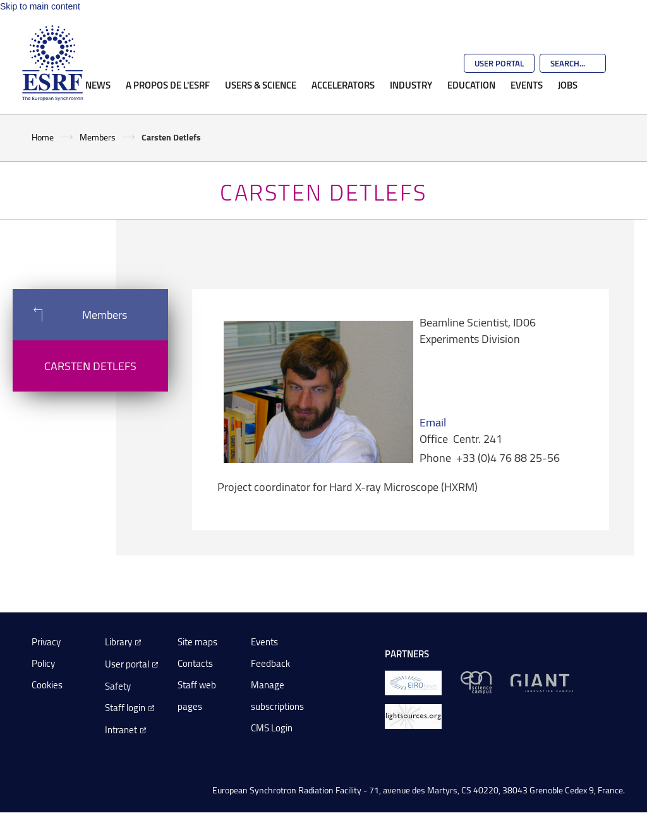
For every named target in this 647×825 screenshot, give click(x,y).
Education (471, 85)
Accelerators (343, 85)
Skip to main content (40, 6)
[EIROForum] (413, 681)
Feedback (270, 663)
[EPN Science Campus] (476, 681)
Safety (118, 686)
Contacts (195, 663)
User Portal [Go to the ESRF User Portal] (499, 63)
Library (118, 641)
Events (527, 85)
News (98, 85)
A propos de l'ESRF (168, 85)
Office (434, 438)
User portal (127, 664)
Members (98, 137)
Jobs (567, 85)
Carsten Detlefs (90, 365)
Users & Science (260, 85)
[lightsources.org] (413, 715)
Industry (411, 85)
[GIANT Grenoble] (542, 681)
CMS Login (272, 728)
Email (433, 422)
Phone (435, 457)
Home (43, 137)
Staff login (125, 707)
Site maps (197, 641)
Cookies (47, 685)
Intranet (121, 729)
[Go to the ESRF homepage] (52, 63)
